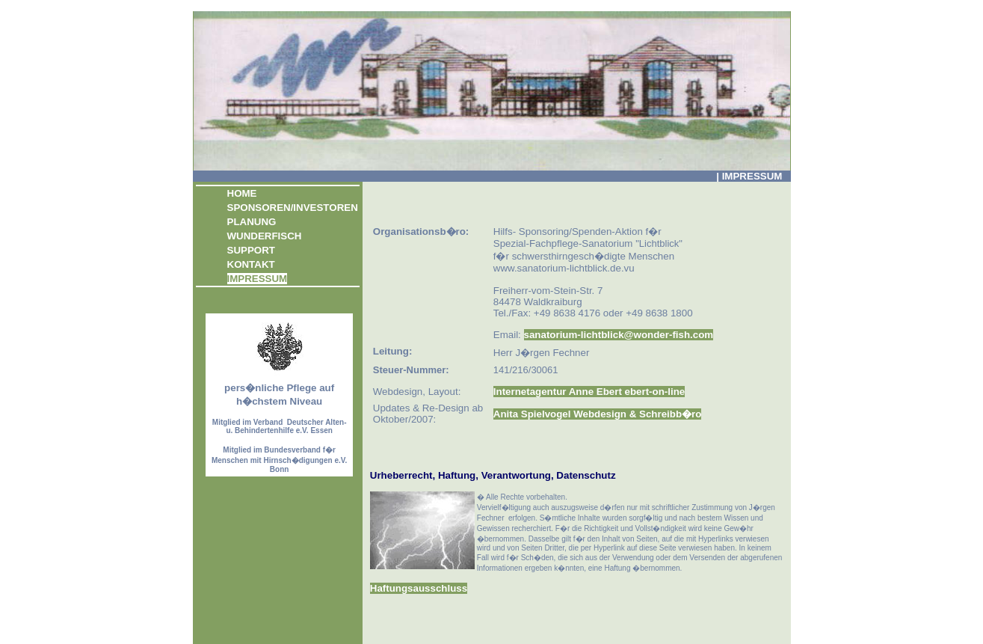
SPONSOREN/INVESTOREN (292, 207)
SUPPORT (251, 250)
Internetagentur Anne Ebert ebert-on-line (589, 391)
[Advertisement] (545, 194)
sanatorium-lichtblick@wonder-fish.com (619, 334)
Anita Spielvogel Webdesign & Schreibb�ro (597, 414)
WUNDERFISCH (264, 236)
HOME (242, 193)
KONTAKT (251, 264)
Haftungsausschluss (418, 588)
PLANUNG (252, 221)
